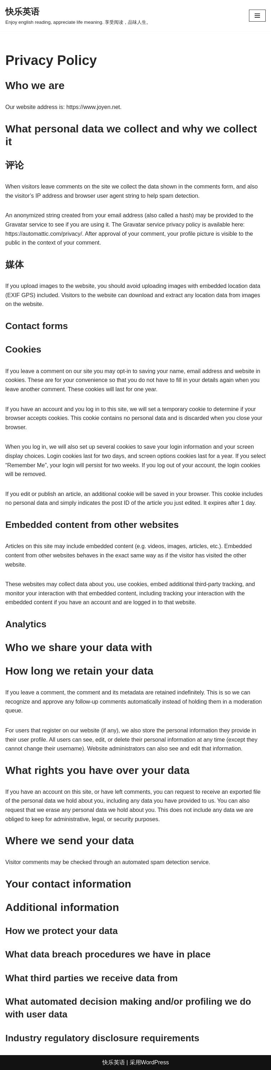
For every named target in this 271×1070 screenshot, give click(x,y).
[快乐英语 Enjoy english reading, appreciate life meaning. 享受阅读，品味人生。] (78, 15)
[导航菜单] (257, 16)
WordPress (155, 1062)
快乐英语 (113, 1062)
